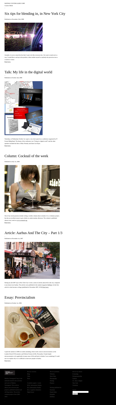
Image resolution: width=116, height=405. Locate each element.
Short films (53, 376)
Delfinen (49, 285)
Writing (52, 380)
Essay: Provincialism (20, 297)
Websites (52, 374)
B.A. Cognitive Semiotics (34, 389)
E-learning (75, 374)
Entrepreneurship (77, 376)
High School (30, 392)
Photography (53, 378)
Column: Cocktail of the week (26, 156)
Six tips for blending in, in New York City (35, 14)
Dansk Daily (53, 392)
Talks (28, 376)
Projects (52, 383)
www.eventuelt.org (22, 220)
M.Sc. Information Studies (34, 385)
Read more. (8, 62)
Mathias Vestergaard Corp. (15, 3)
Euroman (52, 389)
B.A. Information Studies (34, 387)
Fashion (74, 378)
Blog (28, 374)
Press (28, 378)
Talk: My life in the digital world (28, 72)
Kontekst (52, 394)
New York (75, 383)
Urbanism (75, 385)
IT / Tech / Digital (77, 380)
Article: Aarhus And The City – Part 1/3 (33, 233)
